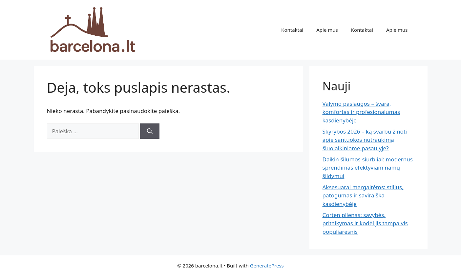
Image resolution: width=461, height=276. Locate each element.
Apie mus (327, 30)
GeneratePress (267, 265)
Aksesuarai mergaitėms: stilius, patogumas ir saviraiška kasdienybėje (363, 195)
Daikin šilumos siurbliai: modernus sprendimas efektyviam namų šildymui (368, 168)
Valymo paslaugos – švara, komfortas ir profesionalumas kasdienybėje (361, 112)
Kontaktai (292, 30)
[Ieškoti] (149, 131)
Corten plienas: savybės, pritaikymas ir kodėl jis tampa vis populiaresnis (365, 223)
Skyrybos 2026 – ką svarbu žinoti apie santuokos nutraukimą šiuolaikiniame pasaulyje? (365, 140)
